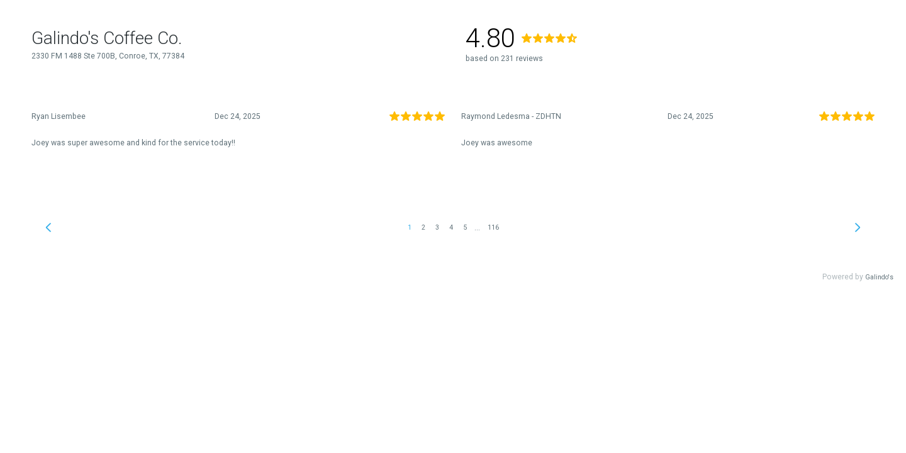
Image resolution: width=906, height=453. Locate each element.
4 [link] (451, 227)
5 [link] (465, 227)
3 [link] (437, 227)
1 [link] (409, 227)
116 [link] (493, 227)
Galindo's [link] (879, 277)
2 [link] (423, 227)
